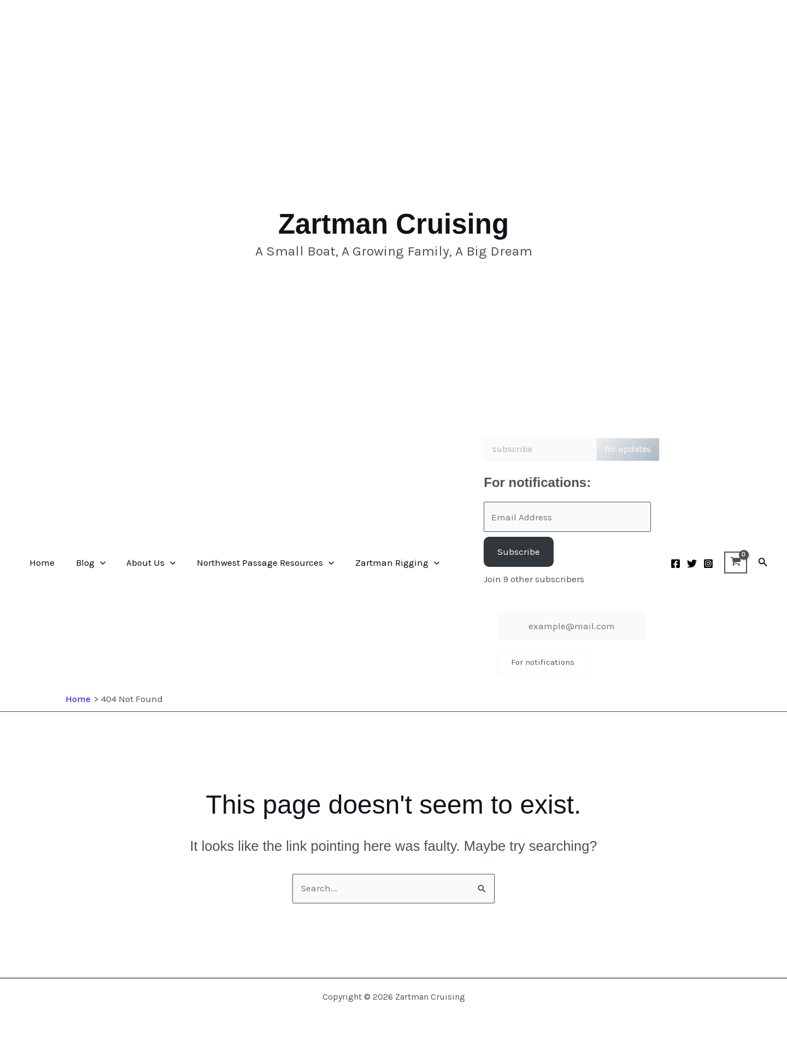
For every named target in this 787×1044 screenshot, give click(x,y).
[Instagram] (708, 564)
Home (41, 562)
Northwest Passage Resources (256, 562)
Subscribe (518, 551)
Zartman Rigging (386, 562)
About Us (144, 562)
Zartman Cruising (393, 224)
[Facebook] (675, 564)
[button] (96, 562)
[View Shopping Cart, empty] (735, 562)
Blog (87, 562)
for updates (628, 449)
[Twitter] (692, 564)
